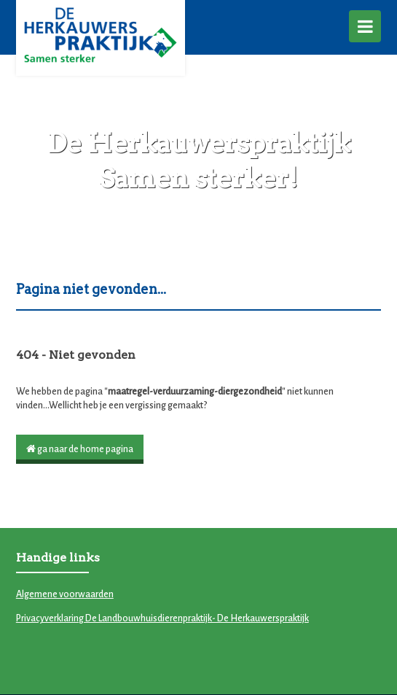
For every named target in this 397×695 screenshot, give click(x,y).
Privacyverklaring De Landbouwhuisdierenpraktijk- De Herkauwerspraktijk (162, 618)
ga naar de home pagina (79, 448)
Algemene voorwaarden (65, 594)
